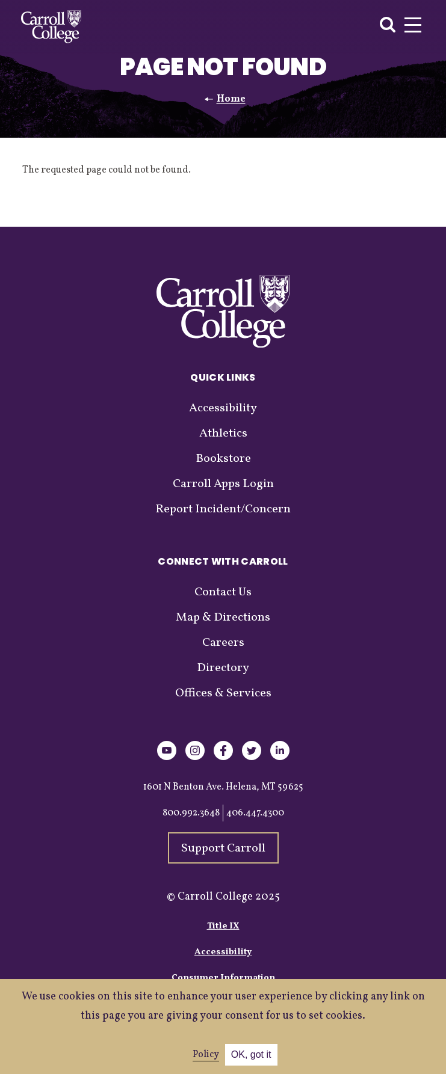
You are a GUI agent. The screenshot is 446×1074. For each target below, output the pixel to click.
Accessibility (223, 408)
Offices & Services (223, 693)
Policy (206, 1055)
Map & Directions (223, 617)
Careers (223, 642)
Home (231, 99)
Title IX (223, 926)
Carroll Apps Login (223, 484)
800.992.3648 (191, 813)
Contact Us (223, 592)
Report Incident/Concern (223, 509)
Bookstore (223, 458)
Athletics (223, 433)
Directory (223, 668)
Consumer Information (223, 978)
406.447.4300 (255, 813)
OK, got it (251, 1054)
